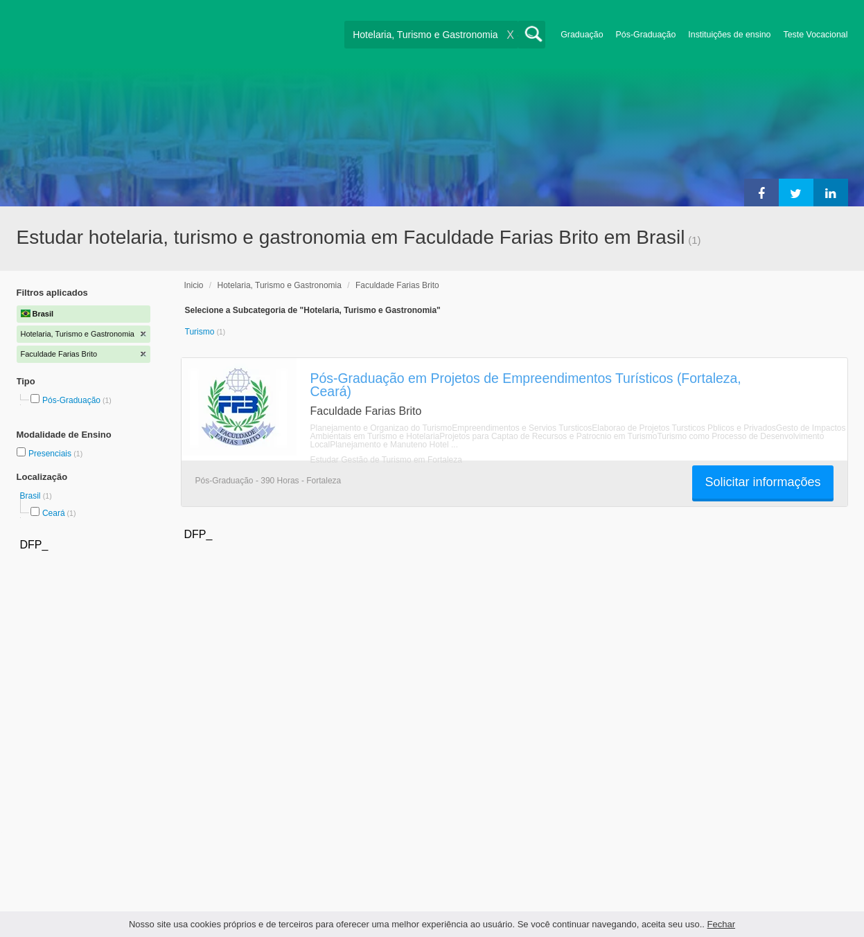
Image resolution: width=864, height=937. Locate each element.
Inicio (194, 285)
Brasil (31, 496)
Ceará (53, 513)
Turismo (201, 332)
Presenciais (50, 453)
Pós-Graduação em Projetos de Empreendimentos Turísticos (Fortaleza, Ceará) (525, 385)
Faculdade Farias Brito (397, 285)
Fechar (721, 924)
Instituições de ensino (729, 34)
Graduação (582, 34)
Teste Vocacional (816, 34)
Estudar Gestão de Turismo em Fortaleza (386, 460)
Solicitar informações (762, 482)
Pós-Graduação (646, 34)
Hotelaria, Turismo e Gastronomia (280, 285)
